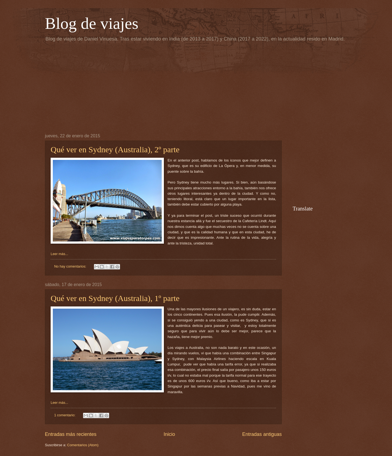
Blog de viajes (91, 23)
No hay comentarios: (70, 266)
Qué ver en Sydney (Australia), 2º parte (115, 149)
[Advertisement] (196, 87)
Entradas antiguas (262, 434)
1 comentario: (65, 415)
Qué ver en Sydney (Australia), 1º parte (115, 298)
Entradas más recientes (70, 434)
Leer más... (59, 254)
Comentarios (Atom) (83, 445)
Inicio (169, 434)
